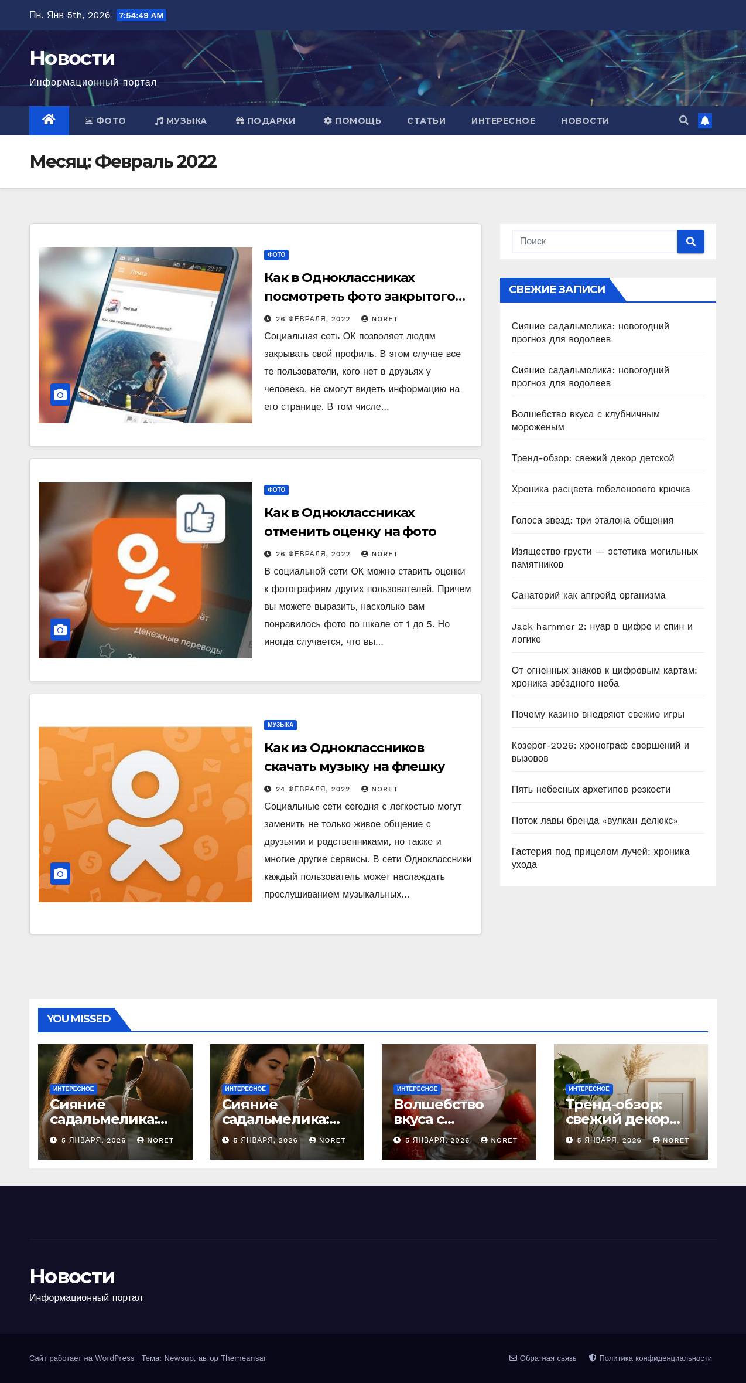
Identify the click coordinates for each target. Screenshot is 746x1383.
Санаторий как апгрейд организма (589, 595)
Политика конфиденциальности (650, 1358)
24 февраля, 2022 (314, 789)
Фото (105, 120)
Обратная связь (542, 1358)
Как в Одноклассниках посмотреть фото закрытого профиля (359, 296)
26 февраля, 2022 (314, 319)
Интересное (503, 120)
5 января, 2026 (95, 1140)
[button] (684, 120)
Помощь (352, 120)
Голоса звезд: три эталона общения (593, 520)
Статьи (426, 120)
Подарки (266, 120)
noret (379, 319)
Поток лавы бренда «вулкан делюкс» (595, 820)
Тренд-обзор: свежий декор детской (593, 458)
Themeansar (243, 1358)
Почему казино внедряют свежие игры (598, 714)
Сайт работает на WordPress (83, 1358)
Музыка (181, 120)
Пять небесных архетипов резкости (591, 789)
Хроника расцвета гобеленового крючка (601, 489)
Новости (72, 58)
